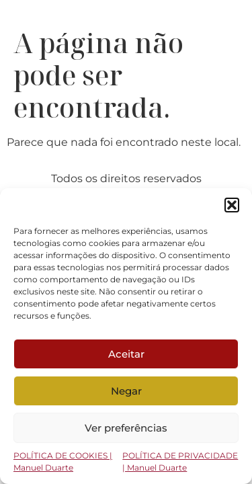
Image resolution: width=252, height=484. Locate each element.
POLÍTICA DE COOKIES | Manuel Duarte (62, 461)
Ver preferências (126, 427)
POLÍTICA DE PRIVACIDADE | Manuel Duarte (180, 461)
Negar (126, 391)
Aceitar (126, 354)
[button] (232, 205)
